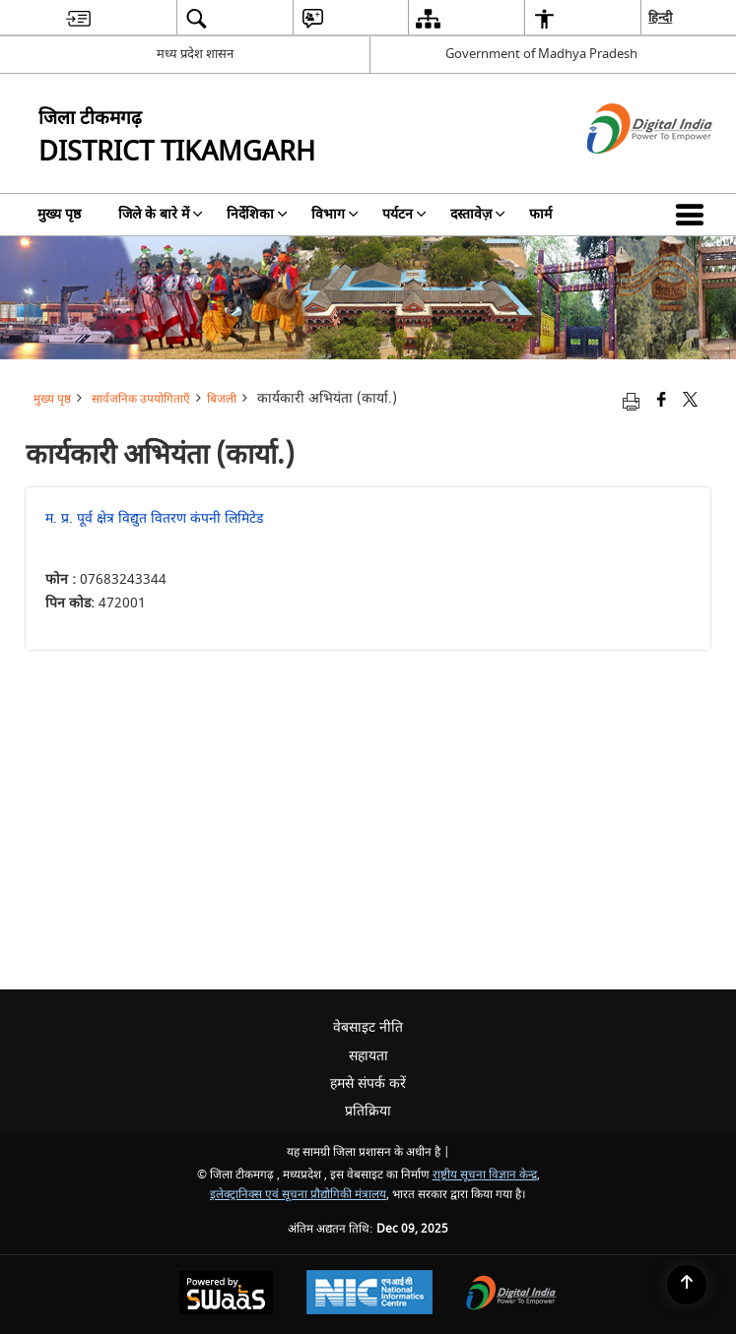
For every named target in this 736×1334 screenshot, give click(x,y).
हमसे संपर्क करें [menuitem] (368, 1083)
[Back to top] (686, 1284)
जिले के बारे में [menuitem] (160, 214)
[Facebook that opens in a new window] (661, 401)
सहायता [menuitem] (368, 1056)
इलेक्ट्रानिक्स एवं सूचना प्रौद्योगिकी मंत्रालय (298, 1194)
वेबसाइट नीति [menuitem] (368, 1027)
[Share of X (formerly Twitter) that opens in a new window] (690, 401)
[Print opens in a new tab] (631, 401)
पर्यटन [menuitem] (404, 214)
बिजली (221, 399)
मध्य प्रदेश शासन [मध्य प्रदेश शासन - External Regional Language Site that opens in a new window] (195, 53)
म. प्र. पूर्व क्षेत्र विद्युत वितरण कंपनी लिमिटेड (154, 518)
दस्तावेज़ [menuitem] (477, 214)
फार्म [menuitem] (540, 214)
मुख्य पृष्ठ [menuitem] (59, 214)
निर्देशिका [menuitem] (257, 214)
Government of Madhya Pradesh (541, 53)
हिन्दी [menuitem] (660, 17)
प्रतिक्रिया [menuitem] (368, 1111)
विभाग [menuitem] (335, 214)
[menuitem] (78, 18)
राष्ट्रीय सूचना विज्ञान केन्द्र (485, 1175)
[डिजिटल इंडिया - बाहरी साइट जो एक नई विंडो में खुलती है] (625, 170)
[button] (693, 214)
